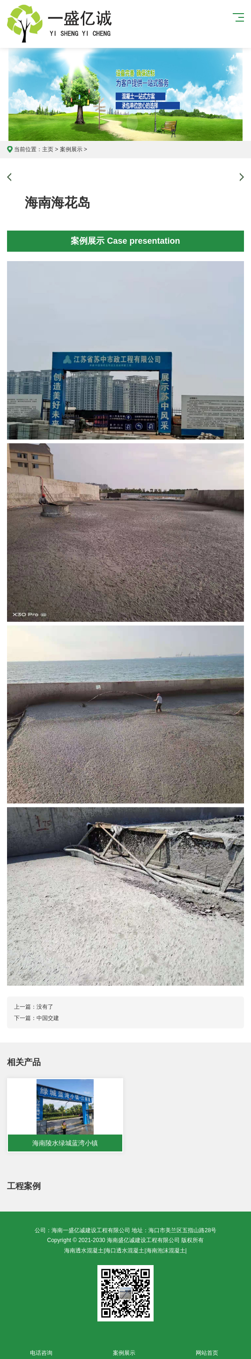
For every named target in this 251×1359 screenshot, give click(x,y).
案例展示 (71, 149)
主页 (47, 149)
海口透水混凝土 (124, 1250)
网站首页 (207, 1347)
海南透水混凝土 (83, 1250)
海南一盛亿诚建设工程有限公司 (63, 24)
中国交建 (48, 1018)
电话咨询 (41, 1347)
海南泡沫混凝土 (165, 1250)
